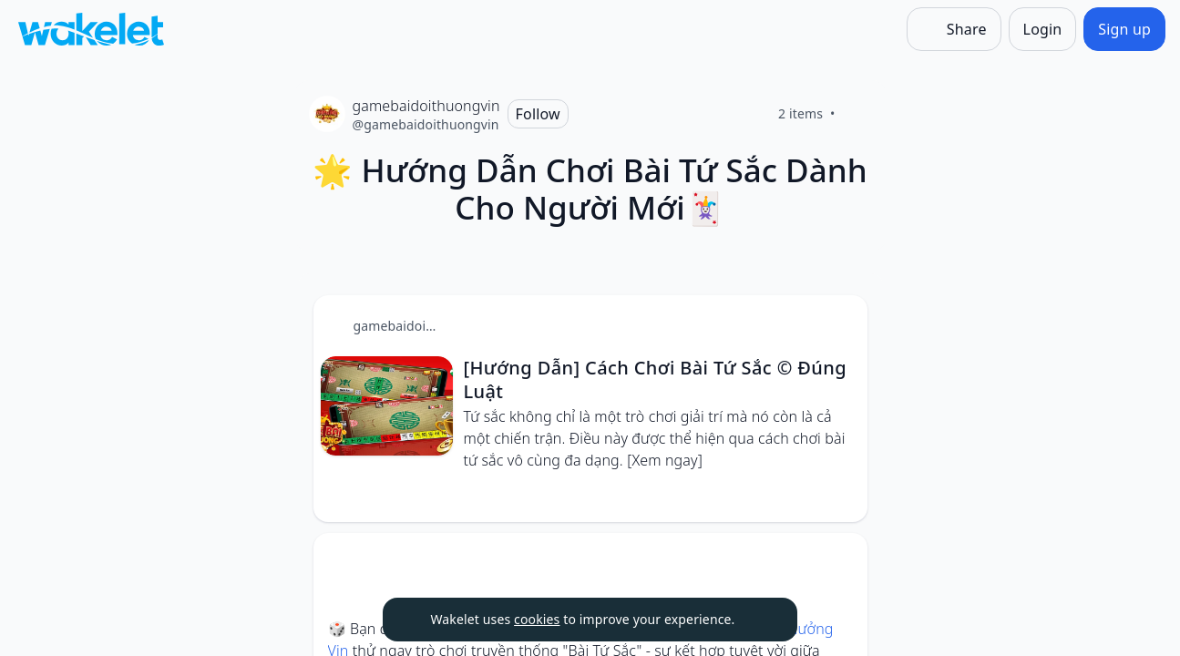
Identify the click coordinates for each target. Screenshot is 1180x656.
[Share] (954, 29)
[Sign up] (1124, 29)
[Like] (857, 113)
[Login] (1043, 29)
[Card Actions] (838, 324)
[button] (838, 326)
